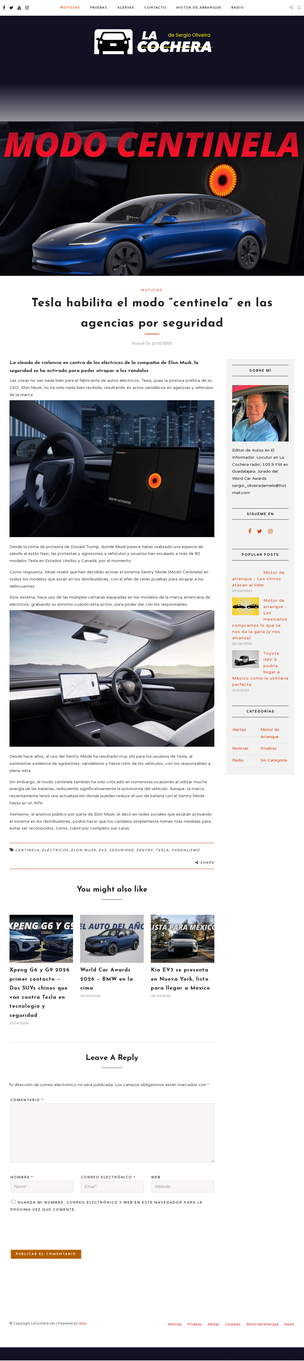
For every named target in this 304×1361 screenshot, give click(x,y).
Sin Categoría (273, 773)
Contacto (155, 8)
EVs (103, 864)
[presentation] (44, 1247)
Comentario (27, 1114)
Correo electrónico (108, 1191)
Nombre (21, 1191)
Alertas (125, 8)
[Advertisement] (152, 106)
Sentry (144, 864)
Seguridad (121, 864)
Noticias (70, 8)
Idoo (83, 1337)
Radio (237, 8)
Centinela (27, 864)
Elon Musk (83, 864)
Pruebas (98, 8)
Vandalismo (185, 864)
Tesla (162, 864)
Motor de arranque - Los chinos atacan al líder (258, 592)
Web (156, 1191)
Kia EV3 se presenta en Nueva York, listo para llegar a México (180, 993)
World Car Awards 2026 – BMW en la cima (106, 993)
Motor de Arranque (198, 8)
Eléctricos (55, 864)
